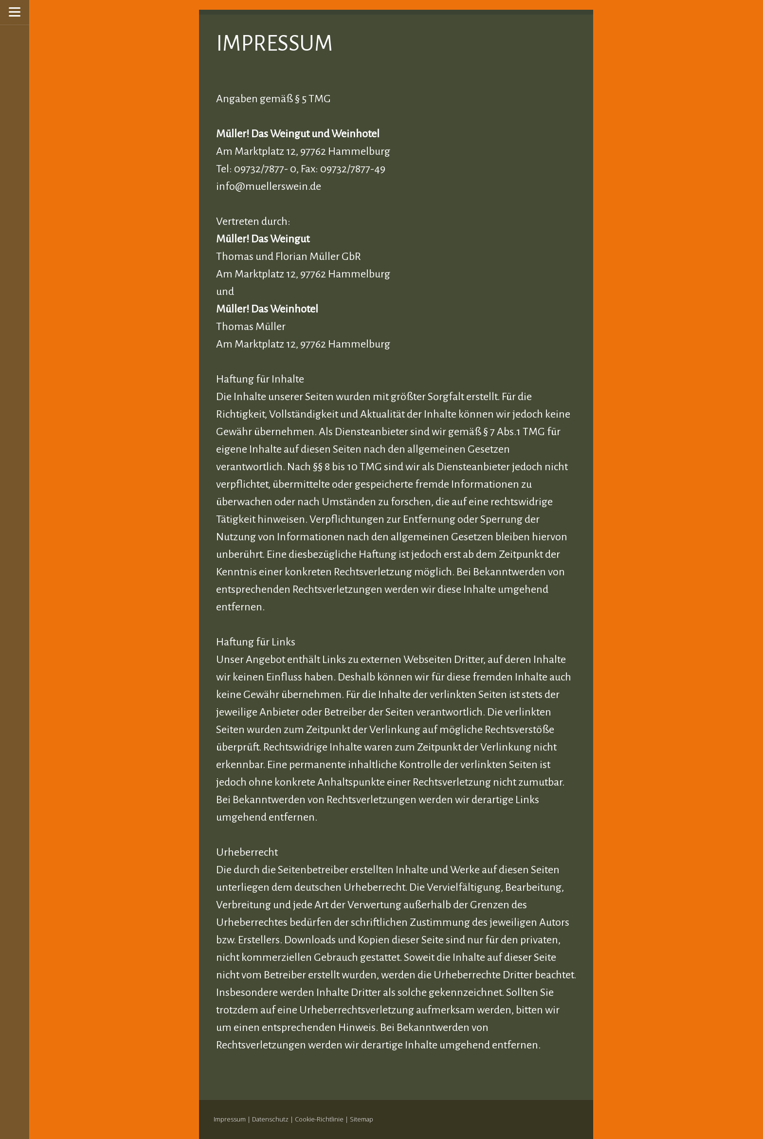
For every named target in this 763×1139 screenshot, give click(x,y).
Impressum (230, 1119)
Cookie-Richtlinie (319, 1119)
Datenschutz (270, 1119)
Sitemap (361, 1119)
